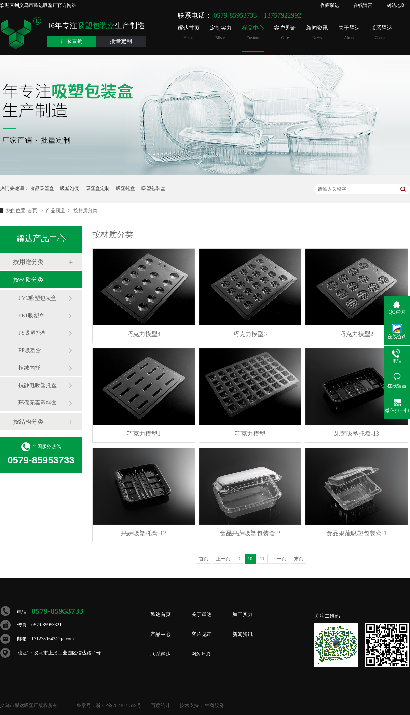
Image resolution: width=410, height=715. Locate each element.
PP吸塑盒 (29, 350)
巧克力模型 (250, 433)
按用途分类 (28, 261)
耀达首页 (189, 32)
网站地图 (396, 5)
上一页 (223, 558)
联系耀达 (381, 32)
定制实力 (221, 32)
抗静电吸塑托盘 (37, 385)
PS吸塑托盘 (32, 333)
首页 (33, 210)
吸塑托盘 (125, 188)
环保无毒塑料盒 (37, 403)
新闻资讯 (317, 32)
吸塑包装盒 (153, 188)
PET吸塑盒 (31, 315)
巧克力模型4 (144, 334)
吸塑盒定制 (98, 188)
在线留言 (362, 5)
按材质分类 (85, 210)
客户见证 (285, 32)
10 (250, 558)
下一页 (279, 558)
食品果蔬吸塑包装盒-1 (356, 533)
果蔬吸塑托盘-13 (356, 433)
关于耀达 (349, 32)
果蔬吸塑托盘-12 (143, 533)
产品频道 (56, 210)
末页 (298, 558)
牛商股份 (214, 705)
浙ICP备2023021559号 (118, 705)
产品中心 (160, 634)
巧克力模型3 (250, 334)
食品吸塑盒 (42, 188)
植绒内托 (29, 368)
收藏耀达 (329, 5)
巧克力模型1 (144, 433)
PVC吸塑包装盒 (37, 298)
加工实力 (242, 614)
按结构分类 (28, 421)
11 (262, 558)
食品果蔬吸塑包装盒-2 (250, 533)
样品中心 (253, 32)
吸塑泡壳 (69, 188)
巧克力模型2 (356, 334)
